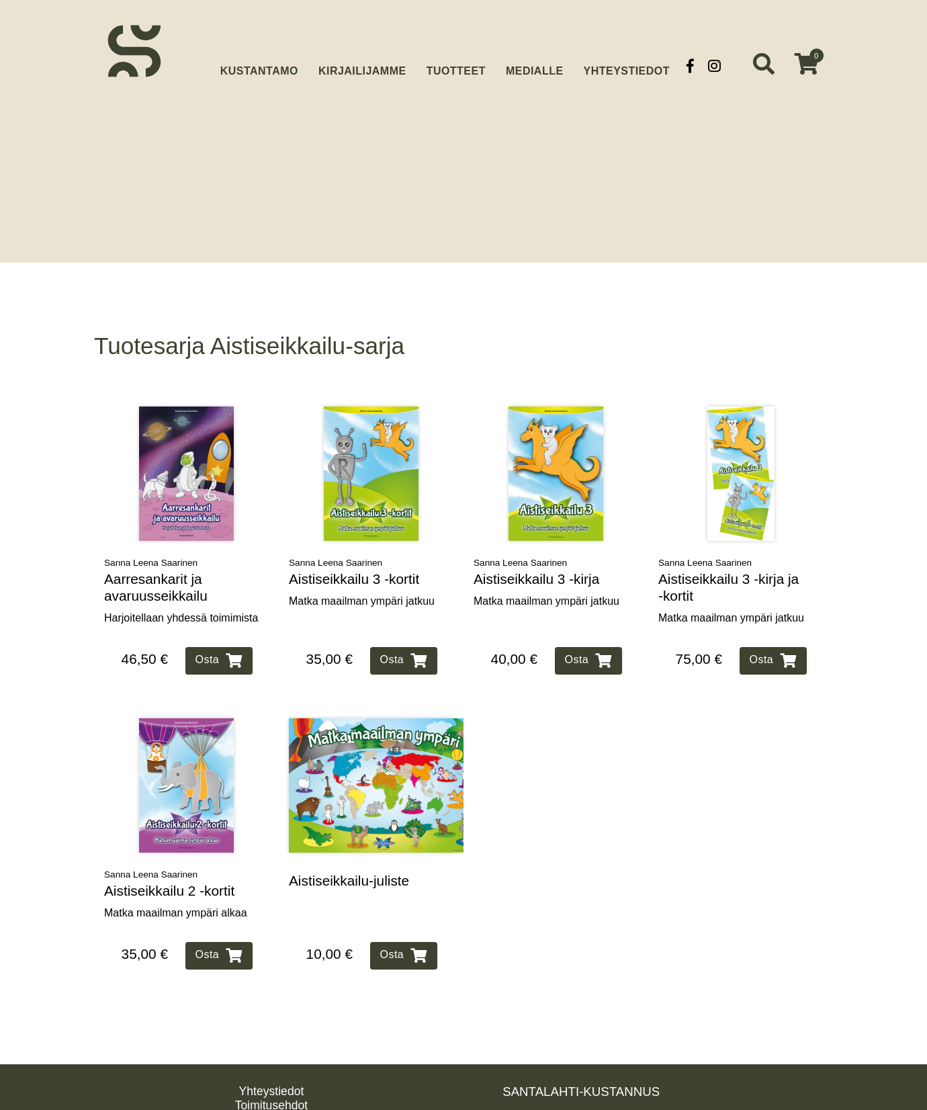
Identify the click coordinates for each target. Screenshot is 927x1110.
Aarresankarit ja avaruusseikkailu (156, 564)
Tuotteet (456, 65)
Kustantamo (259, 64)
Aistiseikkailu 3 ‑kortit (354, 556)
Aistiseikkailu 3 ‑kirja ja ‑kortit (728, 564)
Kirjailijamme (362, 65)
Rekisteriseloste (271, 1096)
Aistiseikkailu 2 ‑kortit (169, 868)
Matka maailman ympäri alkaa (175, 890)
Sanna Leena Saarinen (150, 540)
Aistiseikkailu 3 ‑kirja (536, 556)
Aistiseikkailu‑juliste (349, 857)
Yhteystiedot (627, 65)
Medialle (535, 65)
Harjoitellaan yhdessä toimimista (181, 595)
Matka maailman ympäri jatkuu (362, 578)
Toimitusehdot (271, 1082)
